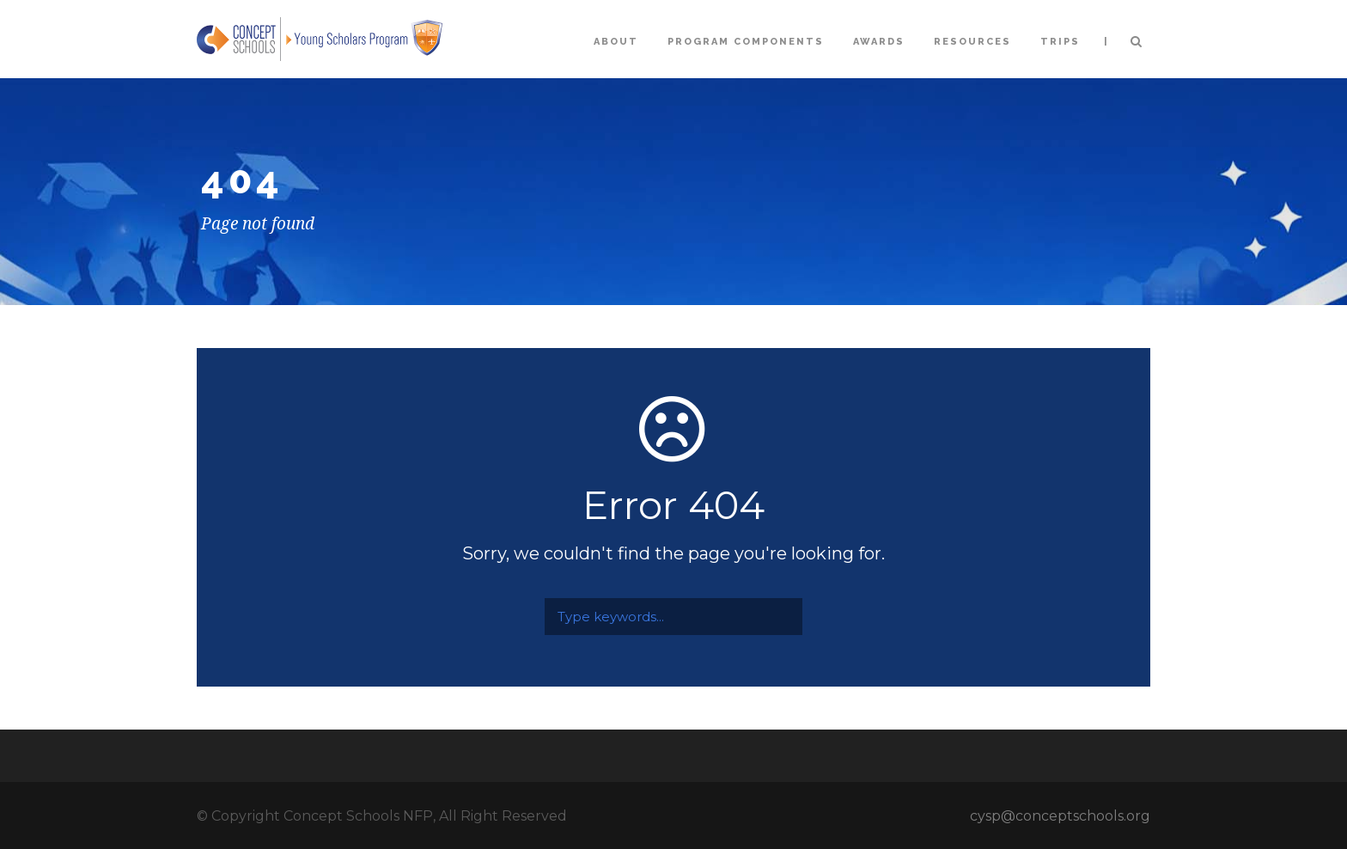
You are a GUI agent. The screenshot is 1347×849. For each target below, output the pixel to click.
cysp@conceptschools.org (1060, 816)
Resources (972, 41)
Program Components (745, 41)
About (616, 41)
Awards (879, 41)
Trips (1060, 41)
